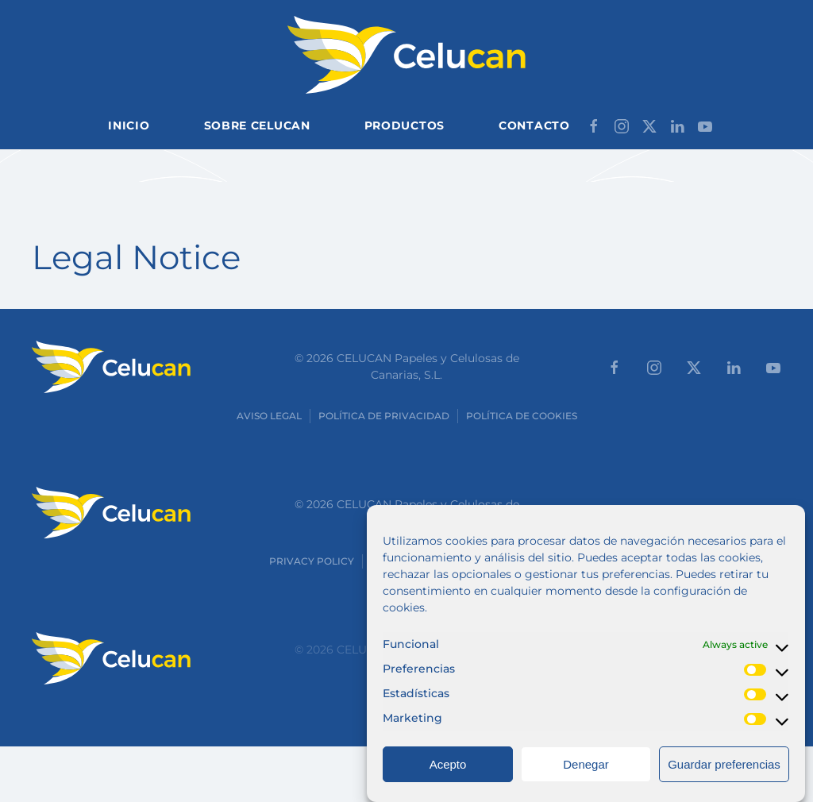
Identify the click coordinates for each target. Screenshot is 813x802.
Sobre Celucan (257, 125)
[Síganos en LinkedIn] (677, 125)
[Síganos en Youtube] (705, 125)
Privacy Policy (311, 561)
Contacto (534, 125)
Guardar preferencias (724, 775)
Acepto (448, 775)
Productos (404, 125)
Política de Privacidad (383, 416)
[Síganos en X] (649, 125)
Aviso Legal (269, 416)
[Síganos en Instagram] (622, 125)
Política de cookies (521, 416)
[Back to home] (406, 55)
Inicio (128, 125)
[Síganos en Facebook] (594, 125)
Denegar (586, 775)
